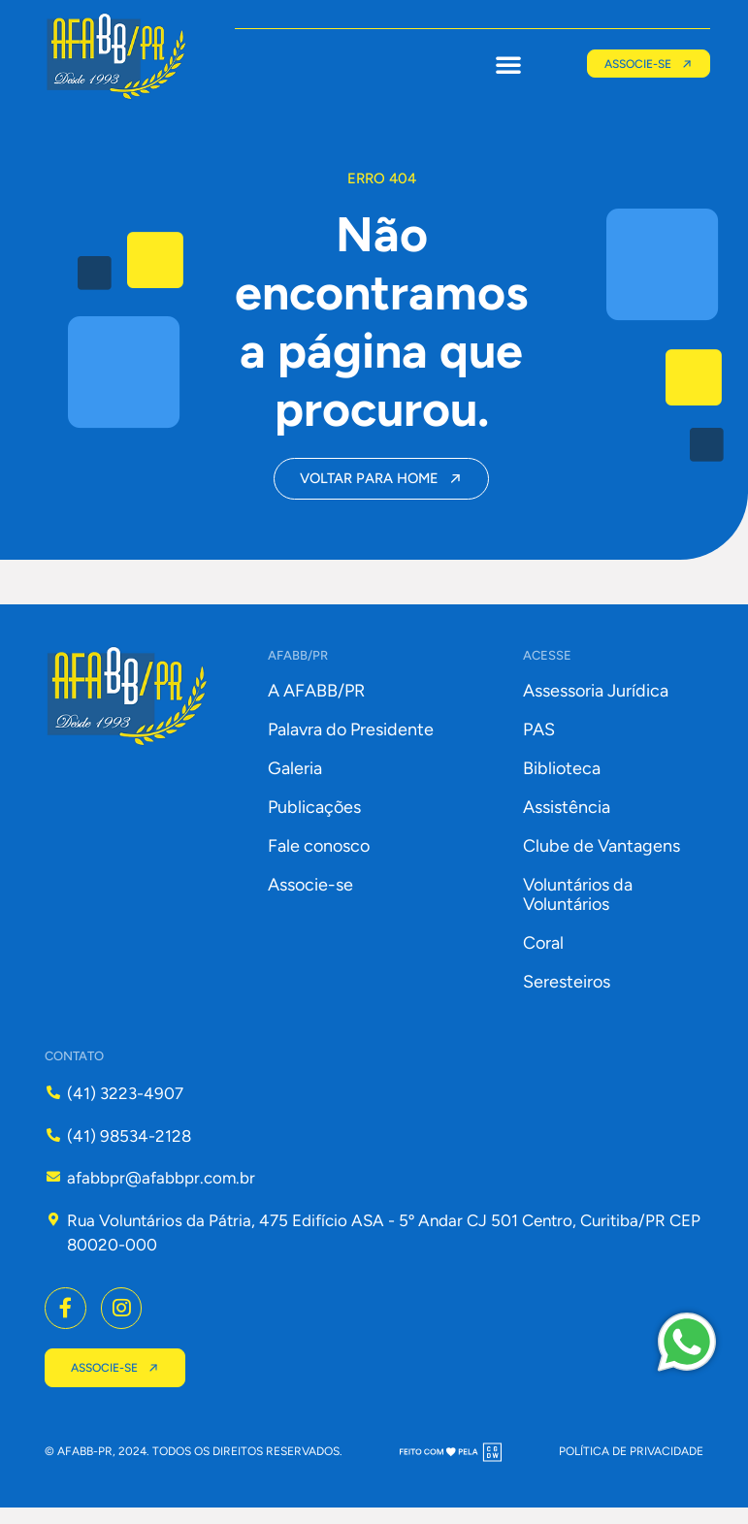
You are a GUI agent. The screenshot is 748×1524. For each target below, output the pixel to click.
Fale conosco (319, 858)
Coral (543, 955)
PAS (539, 742)
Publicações (314, 819)
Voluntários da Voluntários (578, 907)
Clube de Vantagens (601, 858)
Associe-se (310, 897)
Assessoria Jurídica (595, 703)
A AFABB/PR (316, 703)
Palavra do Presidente (351, 742)
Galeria (295, 781)
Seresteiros (566, 994)
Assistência (566, 819)
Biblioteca (562, 781)
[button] (502, 64)
